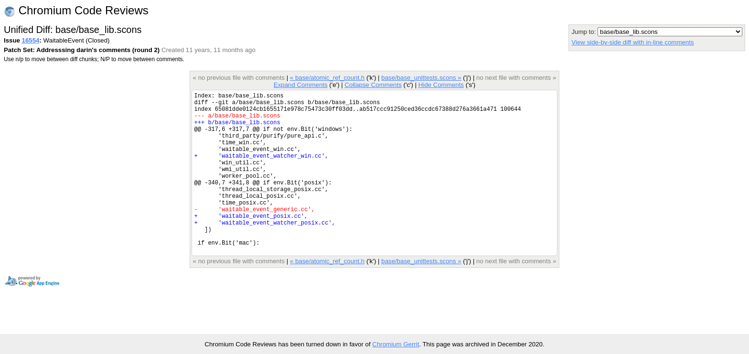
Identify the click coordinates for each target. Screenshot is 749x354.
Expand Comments (301, 84)
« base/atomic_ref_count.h (327, 77)
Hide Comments (441, 84)
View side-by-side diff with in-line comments (632, 42)
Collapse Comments (372, 84)
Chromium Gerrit (395, 344)
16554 (31, 40)
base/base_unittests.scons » (421, 77)
